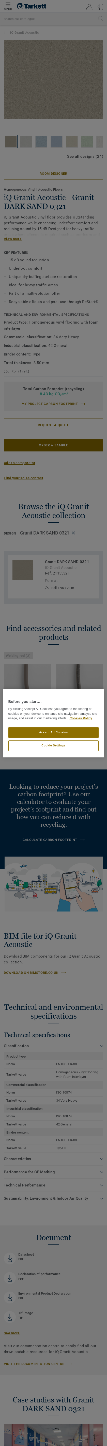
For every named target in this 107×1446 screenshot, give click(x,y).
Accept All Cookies (53, 732)
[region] (53, 723)
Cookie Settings (53, 745)
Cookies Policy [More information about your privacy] (80, 718)
